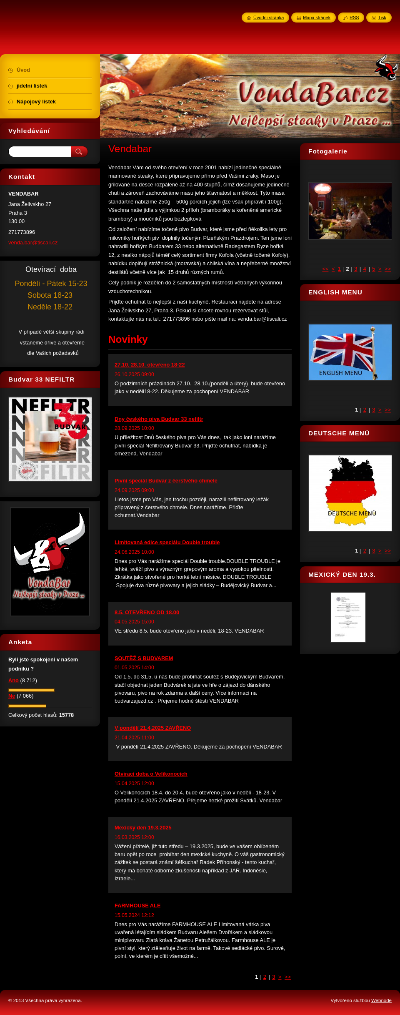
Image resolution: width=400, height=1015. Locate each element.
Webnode (381, 1000)
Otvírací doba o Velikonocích (151, 774)
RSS (354, 17)
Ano (13, 680)
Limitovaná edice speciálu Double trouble (167, 542)
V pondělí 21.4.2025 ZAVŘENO (153, 728)
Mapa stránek (316, 17)
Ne (11, 696)
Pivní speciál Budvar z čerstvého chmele (166, 480)
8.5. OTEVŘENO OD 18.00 (147, 612)
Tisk (382, 17)
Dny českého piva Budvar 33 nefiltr (159, 419)
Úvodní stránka (268, 17)
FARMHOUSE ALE (137, 905)
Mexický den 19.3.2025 (143, 827)
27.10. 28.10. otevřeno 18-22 (150, 365)
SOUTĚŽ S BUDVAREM (144, 658)
